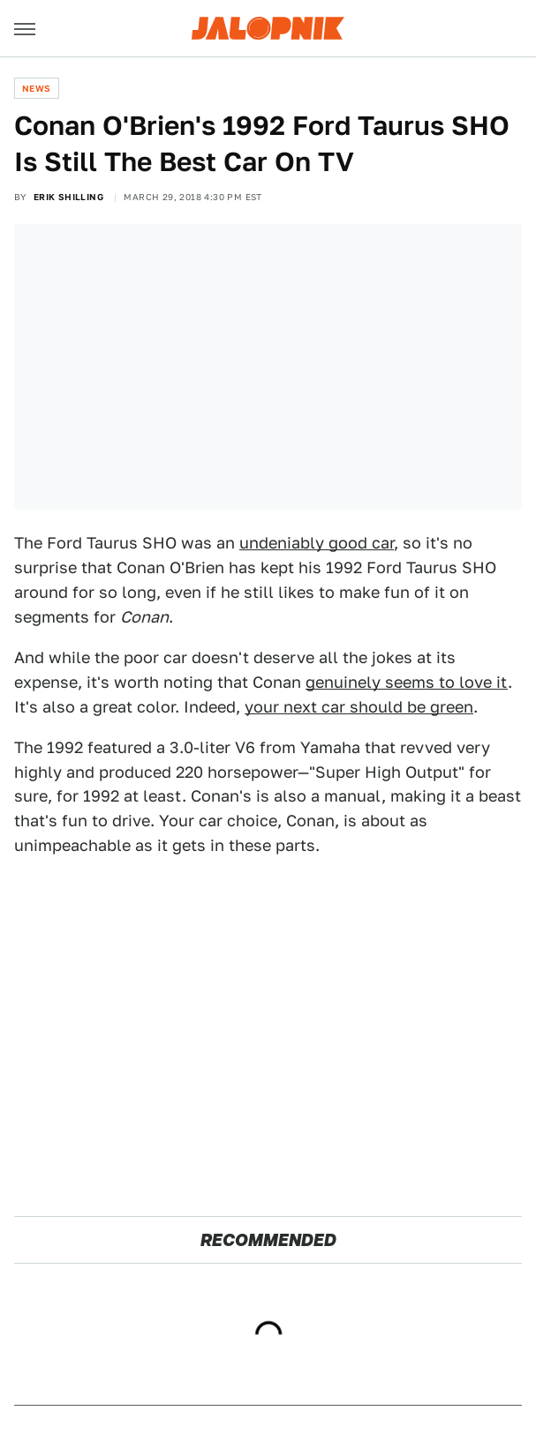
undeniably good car (316, 543)
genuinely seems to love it (407, 682)
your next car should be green (359, 707)
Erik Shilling (68, 196)
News (36, 88)
